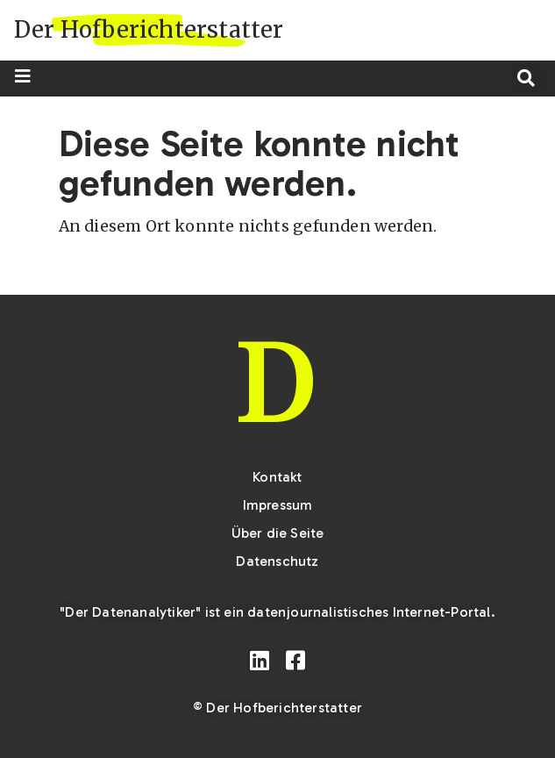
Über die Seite (277, 533)
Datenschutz (277, 561)
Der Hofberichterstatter (149, 30)
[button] (526, 78)
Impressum (278, 505)
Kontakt (277, 476)
